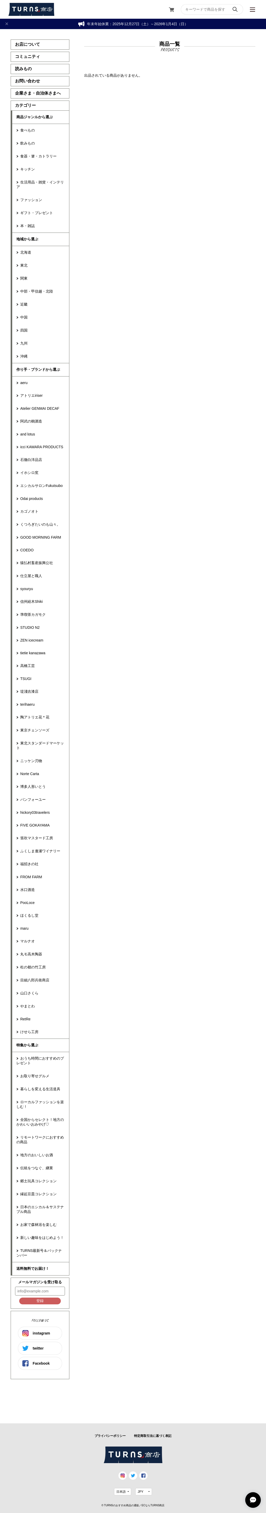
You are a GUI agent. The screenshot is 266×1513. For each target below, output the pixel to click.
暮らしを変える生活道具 (40, 1089)
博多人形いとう (33, 786)
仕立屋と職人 (31, 576)
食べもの (27, 130)
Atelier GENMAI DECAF (39, 408)
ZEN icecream (31, 640)
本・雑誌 (27, 226)
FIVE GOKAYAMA (35, 825)
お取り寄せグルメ (34, 1076)
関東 (24, 278)
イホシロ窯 (29, 473)
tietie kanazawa (32, 653)
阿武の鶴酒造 (31, 421)
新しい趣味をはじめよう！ (42, 1237)
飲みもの (27, 143)
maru (24, 928)
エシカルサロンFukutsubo (41, 486)
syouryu (26, 589)
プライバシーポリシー (110, 1436)
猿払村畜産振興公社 (36, 563)
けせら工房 (29, 1032)
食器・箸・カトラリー (38, 156)
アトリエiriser (31, 395)
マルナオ (27, 941)
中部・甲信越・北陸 (36, 291)
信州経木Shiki (31, 601)
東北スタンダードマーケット (40, 745)
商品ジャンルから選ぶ (34, 117)
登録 (40, 1301)
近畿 (24, 304)
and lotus (27, 434)
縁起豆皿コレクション (38, 1194)
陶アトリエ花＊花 (34, 717)
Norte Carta (29, 774)
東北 (24, 265)
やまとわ (27, 1006)
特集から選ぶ (27, 1045)
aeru (24, 383)
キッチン (27, 169)
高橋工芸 (27, 666)
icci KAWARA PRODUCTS (41, 447)
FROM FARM (31, 877)
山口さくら (29, 993)
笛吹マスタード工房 (36, 838)
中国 (24, 317)
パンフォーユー (33, 799)
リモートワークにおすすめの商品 (40, 1139)
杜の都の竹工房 (33, 967)
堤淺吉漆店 (29, 691)
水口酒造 (27, 890)
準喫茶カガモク (33, 614)
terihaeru (27, 704)
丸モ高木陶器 (31, 954)
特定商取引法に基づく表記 (152, 1436)
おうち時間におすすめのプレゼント (40, 1060)
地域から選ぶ (27, 239)
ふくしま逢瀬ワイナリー (40, 851)
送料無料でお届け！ (32, 1268)
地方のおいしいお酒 (36, 1155)
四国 (24, 330)
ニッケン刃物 (31, 761)
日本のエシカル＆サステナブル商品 (40, 1209)
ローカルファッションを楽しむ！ (40, 1104)
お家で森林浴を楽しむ (38, 1225)
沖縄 (24, 356)
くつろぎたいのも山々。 (40, 524)
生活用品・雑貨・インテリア (40, 184)
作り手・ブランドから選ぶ (38, 369)
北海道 (25, 252)
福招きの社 (29, 864)
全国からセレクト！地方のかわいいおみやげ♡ (40, 1122)
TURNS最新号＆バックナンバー (39, 1252)
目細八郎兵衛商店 (34, 980)
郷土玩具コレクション (38, 1181)
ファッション (31, 200)
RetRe (25, 1019)
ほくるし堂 (29, 915)
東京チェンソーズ (34, 730)
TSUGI (25, 679)
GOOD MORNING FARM (40, 537)
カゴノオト (29, 511)
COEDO (27, 550)
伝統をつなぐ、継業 (36, 1168)
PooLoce (27, 903)
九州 (24, 343)
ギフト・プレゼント (36, 213)
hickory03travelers (35, 812)
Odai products (31, 499)
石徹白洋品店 (31, 460)
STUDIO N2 (30, 627)
